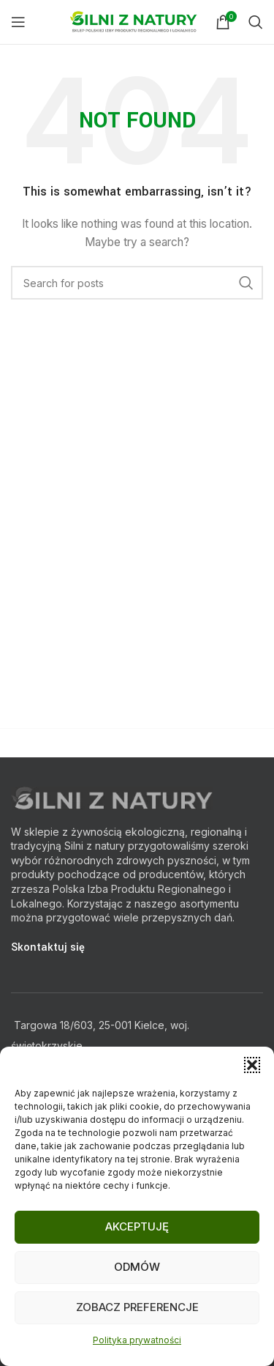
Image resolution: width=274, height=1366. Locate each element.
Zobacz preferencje (137, 1307)
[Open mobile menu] (18, 22)
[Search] (255, 22)
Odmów (137, 1267)
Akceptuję (137, 1226)
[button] (252, 1065)
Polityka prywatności (137, 1340)
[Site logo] (135, 21)
